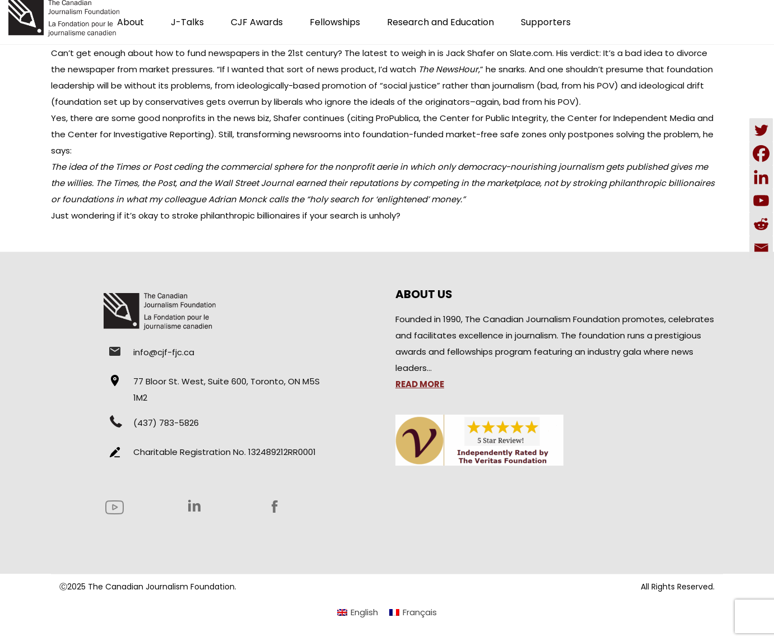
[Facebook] (761, 153)
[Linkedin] (761, 177)
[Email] (761, 247)
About (130, 22)
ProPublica (397, 118)
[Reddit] (761, 224)
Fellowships (335, 22)
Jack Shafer (470, 53)
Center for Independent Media (631, 118)
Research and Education (440, 22)
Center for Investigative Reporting (139, 134)
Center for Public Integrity (493, 118)
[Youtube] (761, 200)
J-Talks (187, 22)
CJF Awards (257, 22)
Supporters (546, 22)
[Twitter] (761, 130)
